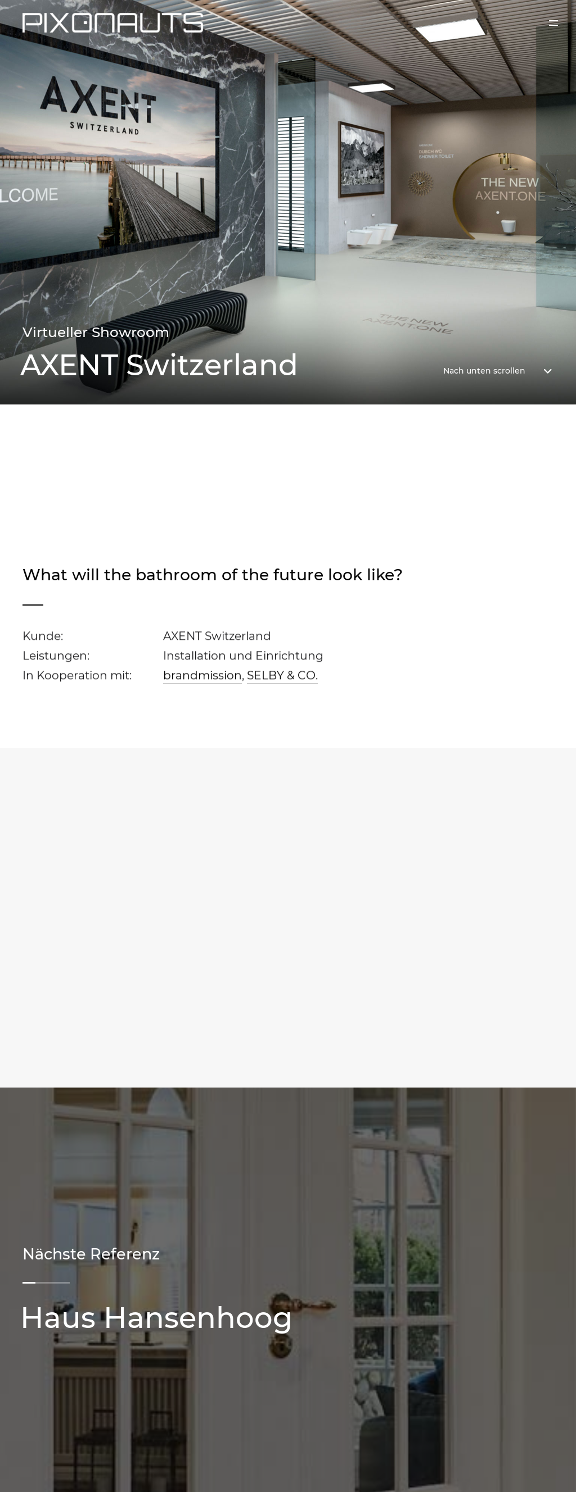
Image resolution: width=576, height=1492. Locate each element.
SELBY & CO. (282, 677)
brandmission (202, 677)
